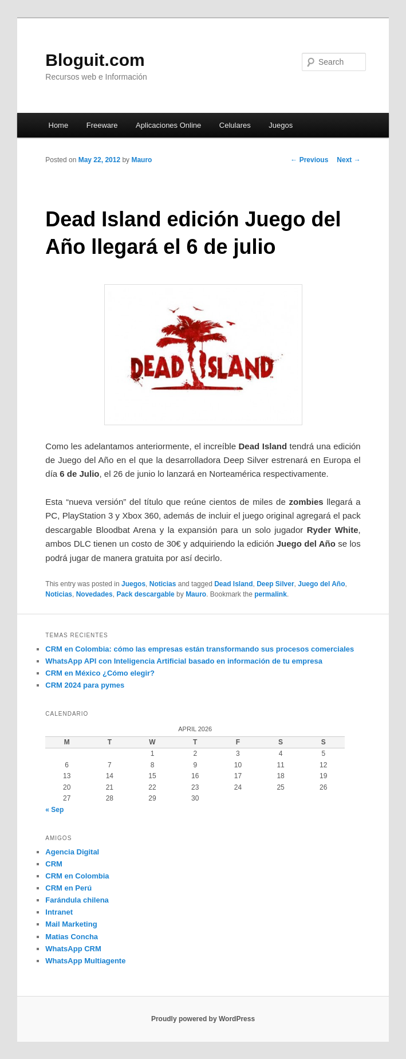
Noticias (162, 584)
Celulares (235, 125)
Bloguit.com (94, 59)
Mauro (141, 160)
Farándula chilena (77, 900)
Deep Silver (275, 584)
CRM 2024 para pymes (84, 685)
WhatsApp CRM (73, 948)
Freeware (102, 125)
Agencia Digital (72, 852)
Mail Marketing (71, 924)
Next (348, 160)
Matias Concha (71, 936)
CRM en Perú (68, 888)
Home (59, 125)
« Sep (54, 810)
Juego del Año (321, 584)
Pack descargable (145, 594)
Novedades (94, 594)
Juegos (281, 125)
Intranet (59, 912)
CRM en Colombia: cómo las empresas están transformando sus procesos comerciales (199, 649)
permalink (270, 594)
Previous (309, 160)
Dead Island (233, 584)
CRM (53, 864)
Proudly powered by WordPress (203, 1019)
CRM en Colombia (77, 876)
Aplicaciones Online (168, 125)
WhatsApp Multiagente (85, 960)
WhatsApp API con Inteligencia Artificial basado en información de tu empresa (183, 661)
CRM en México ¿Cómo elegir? (100, 673)
